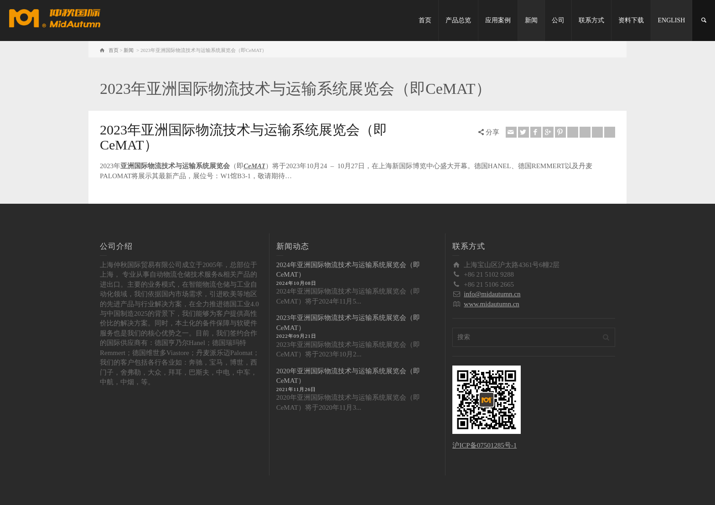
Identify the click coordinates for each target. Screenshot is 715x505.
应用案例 (498, 20)
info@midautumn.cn (492, 294)
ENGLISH (671, 20)
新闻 (531, 20)
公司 (558, 20)
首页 (425, 20)
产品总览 (458, 20)
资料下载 (631, 20)
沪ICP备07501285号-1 (484, 445)
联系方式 (591, 20)
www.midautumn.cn (491, 304)
